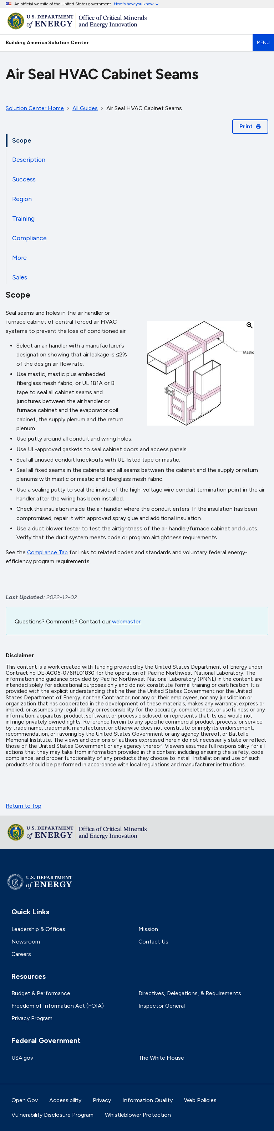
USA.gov (22, 1057)
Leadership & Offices (38, 929)
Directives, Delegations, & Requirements (189, 993)
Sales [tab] (19, 277)
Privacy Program (31, 1018)
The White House (161, 1057)
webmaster (126, 621)
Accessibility (65, 1100)
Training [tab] (23, 218)
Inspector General (161, 1005)
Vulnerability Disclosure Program (52, 1114)
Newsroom (25, 941)
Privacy (102, 1100)
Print (250, 126)
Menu (263, 42)
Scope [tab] (21, 140)
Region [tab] (22, 198)
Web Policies (200, 1100)
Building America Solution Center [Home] (47, 42)
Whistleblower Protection (138, 1114)
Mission (148, 929)
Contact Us (153, 941)
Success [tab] (24, 179)
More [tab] (19, 257)
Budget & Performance (40, 993)
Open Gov (24, 1100)
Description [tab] (28, 159)
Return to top (23, 805)
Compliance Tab (47, 552)
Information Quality (147, 1100)
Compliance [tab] (29, 238)
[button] (200, 374)
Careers (21, 954)
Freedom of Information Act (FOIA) (57, 1005)
